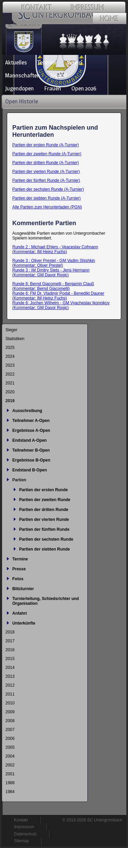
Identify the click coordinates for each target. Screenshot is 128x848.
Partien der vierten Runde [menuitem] (44, 519)
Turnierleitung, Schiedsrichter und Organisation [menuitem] (45, 601)
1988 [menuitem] (10, 782)
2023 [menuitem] (10, 365)
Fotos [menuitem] (18, 578)
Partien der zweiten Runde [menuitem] (44, 499)
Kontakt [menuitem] (21, 820)
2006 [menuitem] (10, 738)
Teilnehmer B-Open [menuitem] (31, 450)
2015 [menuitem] (10, 658)
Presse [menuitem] (19, 569)
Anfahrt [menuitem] (19, 613)
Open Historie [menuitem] (21, 101)
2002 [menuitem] (10, 765)
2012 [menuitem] (10, 685)
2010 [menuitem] (10, 703)
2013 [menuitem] (10, 676)
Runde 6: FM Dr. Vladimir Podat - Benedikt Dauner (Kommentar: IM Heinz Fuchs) (58, 296)
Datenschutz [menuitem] (25, 834)
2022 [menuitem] (10, 374)
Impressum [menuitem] (24, 826)
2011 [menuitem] (10, 694)
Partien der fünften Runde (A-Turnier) (46, 180)
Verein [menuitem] (74, 62)
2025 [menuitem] (10, 347)
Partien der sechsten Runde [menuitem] (46, 539)
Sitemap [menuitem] (21, 840)
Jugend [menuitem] (58, 75)
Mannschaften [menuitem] (22, 75)
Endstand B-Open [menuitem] (29, 470)
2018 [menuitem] (10, 632)
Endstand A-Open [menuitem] (29, 440)
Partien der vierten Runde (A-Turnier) (46, 171)
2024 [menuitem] (10, 356)
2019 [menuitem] (10, 400)
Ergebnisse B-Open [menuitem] (31, 460)
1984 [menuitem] (10, 791)
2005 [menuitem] (10, 747)
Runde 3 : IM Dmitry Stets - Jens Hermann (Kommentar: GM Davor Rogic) (50, 272)
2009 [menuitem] (10, 712)
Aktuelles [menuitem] (16, 62)
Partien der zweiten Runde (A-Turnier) (46, 153)
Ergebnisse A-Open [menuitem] (31, 430)
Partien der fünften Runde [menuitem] (44, 529)
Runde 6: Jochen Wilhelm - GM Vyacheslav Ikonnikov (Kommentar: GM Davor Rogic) (61, 305)
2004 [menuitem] (10, 756)
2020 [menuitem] (10, 392)
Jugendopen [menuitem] (19, 88)
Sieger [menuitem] (11, 329)
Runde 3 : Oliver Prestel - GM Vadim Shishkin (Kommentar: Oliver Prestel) (53, 263)
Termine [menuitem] (47, 62)
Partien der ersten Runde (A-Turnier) (45, 145)
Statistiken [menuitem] (14, 338)
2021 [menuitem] (10, 383)
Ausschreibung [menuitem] (27, 410)
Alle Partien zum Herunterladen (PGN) (47, 207)
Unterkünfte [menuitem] (23, 623)
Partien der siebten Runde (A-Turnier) (46, 198)
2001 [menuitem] (10, 774)
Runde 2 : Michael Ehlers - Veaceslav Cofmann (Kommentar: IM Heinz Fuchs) (55, 249)
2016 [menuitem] (10, 649)
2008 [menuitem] (10, 720)
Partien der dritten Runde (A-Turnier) (45, 162)
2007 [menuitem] (10, 729)
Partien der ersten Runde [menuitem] (43, 489)
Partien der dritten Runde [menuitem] (43, 509)
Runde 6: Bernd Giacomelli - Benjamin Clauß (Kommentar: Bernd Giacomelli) (53, 286)
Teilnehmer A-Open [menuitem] (30, 420)
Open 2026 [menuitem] (83, 88)
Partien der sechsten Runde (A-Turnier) (48, 189)
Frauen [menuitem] (52, 88)
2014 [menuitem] (10, 667)
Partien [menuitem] (19, 480)
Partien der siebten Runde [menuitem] (44, 549)
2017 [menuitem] (10, 641)
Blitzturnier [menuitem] (23, 588)
